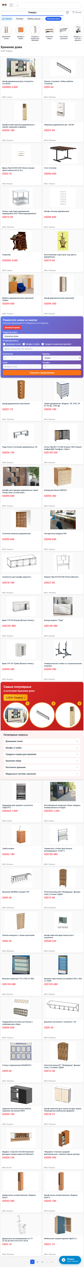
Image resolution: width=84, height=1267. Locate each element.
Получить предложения (42, 373)
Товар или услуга (10, 332)
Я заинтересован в (11, 341)
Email (5, 363)
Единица (46, 354)
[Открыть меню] (11, 5)
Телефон (46, 363)
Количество (8, 354)
